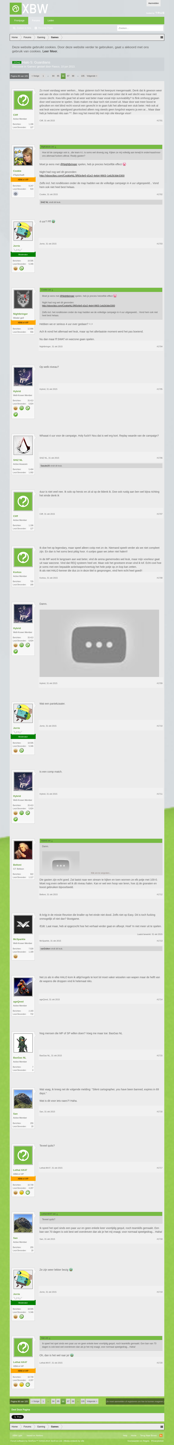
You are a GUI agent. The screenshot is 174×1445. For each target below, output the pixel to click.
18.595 (30, 261)
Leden (51, 20)
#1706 (160, 458)
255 (31, 1123)
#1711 (160, 794)
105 (82, 76)
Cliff (15, 114)
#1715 (160, 1055)
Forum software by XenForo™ (37, 1441)
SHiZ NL (45, 202)
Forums (36, 20)
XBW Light (17, 1435)
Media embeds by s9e (74, 1441)
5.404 (31, 469)
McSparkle (19, 939)
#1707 (160, 514)
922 (31, 874)
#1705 (160, 389)
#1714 (160, 999)
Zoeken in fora (24, 28)
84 (53, 76)
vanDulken (45, 949)
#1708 (160, 578)
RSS (160, 1435)
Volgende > (92, 76)
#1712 (160, 894)
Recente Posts (45, 28)
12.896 (30, 329)
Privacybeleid (157, 1441)
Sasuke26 (45, 466)
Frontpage (19, 20)
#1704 (160, 346)
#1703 (160, 244)
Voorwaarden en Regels (138, 1441)
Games (31, 66)
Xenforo (39, 1435)
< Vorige (35, 76)
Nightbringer (20, 313)
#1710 (160, 726)
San (15, 1113)
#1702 (160, 194)
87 (68, 76)
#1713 (160, 941)
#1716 (160, 1111)
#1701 (160, 120)
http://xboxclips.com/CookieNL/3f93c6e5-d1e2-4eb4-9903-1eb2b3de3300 (82, 175)
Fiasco (55, 66)
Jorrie (16, 245)
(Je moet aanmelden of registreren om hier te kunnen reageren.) (135, 1401)
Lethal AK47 (20, 1170)
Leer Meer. (50, 51)
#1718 (160, 1239)
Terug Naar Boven (148, 1435)
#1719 (160, 1292)
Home (133, 1435)
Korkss (17, 572)
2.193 (31, 1011)
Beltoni (17, 864)
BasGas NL (19, 1057)
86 (63, 76)
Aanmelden (153, 3)
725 (31, 581)
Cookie (17, 171)
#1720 (160, 1363)
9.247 (31, 186)
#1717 (160, 1168)
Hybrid (17, 391)
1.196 (31, 124)
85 (58, 76)
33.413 (30, 401)
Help (125, 1435)
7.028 (31, 949)
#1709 (160, 683)
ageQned (18, 1001)
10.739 (30, 1185)
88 (73, 76)
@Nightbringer (68, 164)
